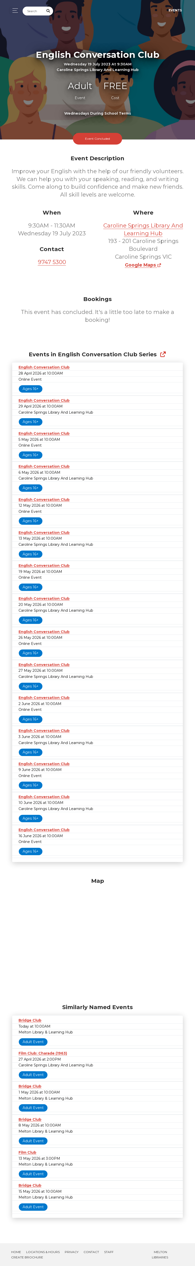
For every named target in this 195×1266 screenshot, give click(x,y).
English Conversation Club (44, 367)
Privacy (71, 1252)
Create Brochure (27, 1257)
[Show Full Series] (162, 354)
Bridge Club (30, 1020)
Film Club (27, 1152)
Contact (91, 1252)
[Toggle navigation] (14, 10)
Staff (108, 1252)
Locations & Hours (43, 1252)
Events (175, 10)
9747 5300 (52, 262)
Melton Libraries (160, 1254)
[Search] (33, 11)
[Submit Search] (48, 11)
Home (16, 1252)
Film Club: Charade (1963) (43, 1053)
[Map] (97, 939)
